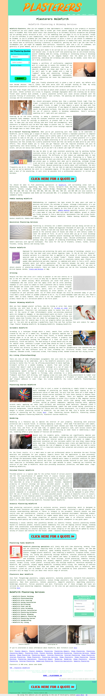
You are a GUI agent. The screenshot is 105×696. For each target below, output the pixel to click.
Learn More (80, 695)
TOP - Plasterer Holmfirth (20, 668)
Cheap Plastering (78, 651)
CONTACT (84, 14)
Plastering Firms (31, 653)
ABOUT (78, 14)
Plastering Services (81, 653)
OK (86, 695)
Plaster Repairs (21, 651)
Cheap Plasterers (33, 657)
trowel (35, 103)
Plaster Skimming (36, 651)
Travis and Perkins (36, 269)
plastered (50, 82)
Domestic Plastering (81, 661)
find (15, 578)
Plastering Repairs (61, 651)
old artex (27, 116)
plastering (44, 77)
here (44, 412)
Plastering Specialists (27, 659)
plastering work (72, 566)
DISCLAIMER (91, 14)
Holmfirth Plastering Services (27, 592)
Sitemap (11, 681)
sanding (82, 107)
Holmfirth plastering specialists (36, 546)
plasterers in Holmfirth (28, 86)
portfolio (45, 63)
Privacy (94, 681)
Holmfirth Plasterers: (18, 28)
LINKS (73, 14)
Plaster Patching (46, 653)
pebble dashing (63, 210)
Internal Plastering (55, 655)
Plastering (48, 651)
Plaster (88, 259)
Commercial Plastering (44, 661)
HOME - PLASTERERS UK (52, 675)
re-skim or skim (60, 308)
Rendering (58, 659)
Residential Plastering (63, 653)
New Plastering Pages (19, 681)
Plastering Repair (16, 653)
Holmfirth (62, 185)
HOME (69, 14)
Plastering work (38, 50)
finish (23, 120)
